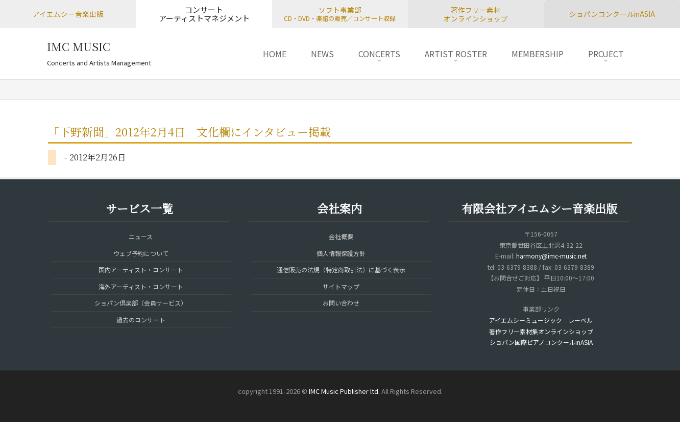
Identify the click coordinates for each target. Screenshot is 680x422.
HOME (274, 54)
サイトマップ (341, 286)
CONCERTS (379, 54)
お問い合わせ (341, 302)
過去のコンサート (140, 319)
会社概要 (341, 236)
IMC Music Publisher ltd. (344, 391)
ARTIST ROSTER (456, 54)
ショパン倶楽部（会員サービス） (140, 302)
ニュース (141, 236)
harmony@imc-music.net (551, 255)
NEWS (322, 54)
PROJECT (606, 54)
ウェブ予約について (140, 253)
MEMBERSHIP (538, 54)
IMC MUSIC (78, 46)
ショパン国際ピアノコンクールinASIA (541, 342)
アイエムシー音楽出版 (68, 14)
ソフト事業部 (340, 14)
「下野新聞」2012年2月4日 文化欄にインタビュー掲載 (189, 131)
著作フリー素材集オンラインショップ (541, 331)
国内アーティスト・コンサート (141, 269)
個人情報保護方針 (341, 253)
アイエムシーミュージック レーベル (541, 320)
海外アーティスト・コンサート (141, 286)
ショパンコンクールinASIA (612, 14)
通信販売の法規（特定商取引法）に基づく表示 (341, 269)
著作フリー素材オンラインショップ (476, 14)
